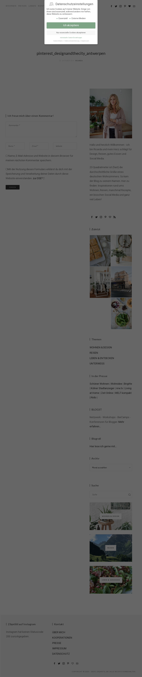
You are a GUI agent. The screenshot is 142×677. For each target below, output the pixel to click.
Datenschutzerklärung (72, 40)
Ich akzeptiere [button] (71, 24)
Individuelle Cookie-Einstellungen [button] (71, 37)
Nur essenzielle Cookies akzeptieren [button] (71, 32)
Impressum (85, 40)
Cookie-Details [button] (58, 40)
